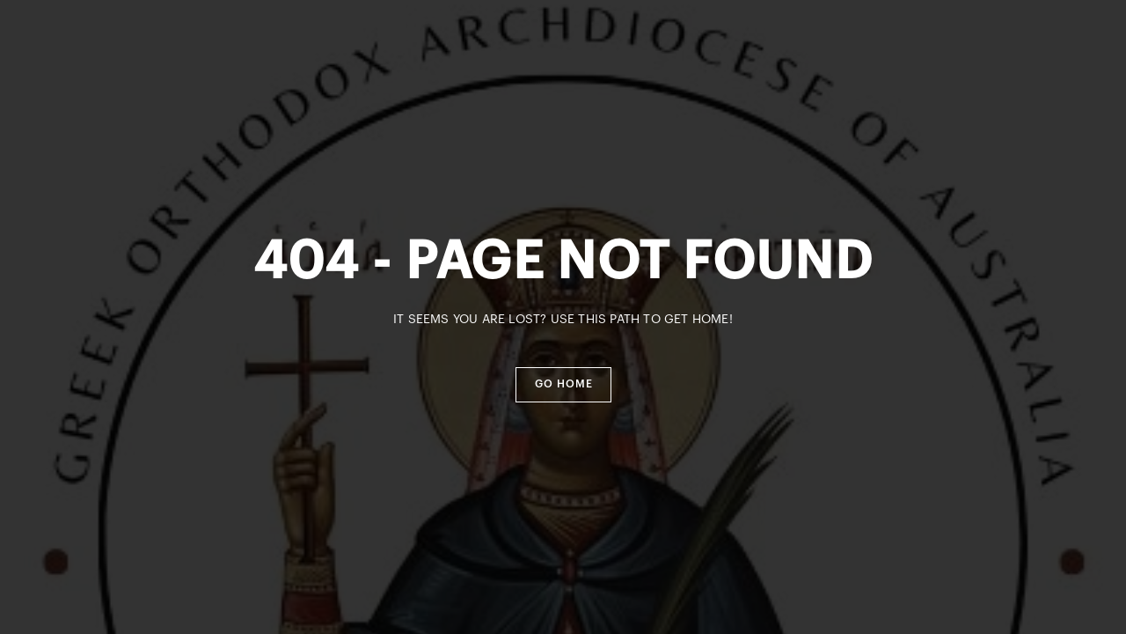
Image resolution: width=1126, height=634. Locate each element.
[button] (563, 384)
